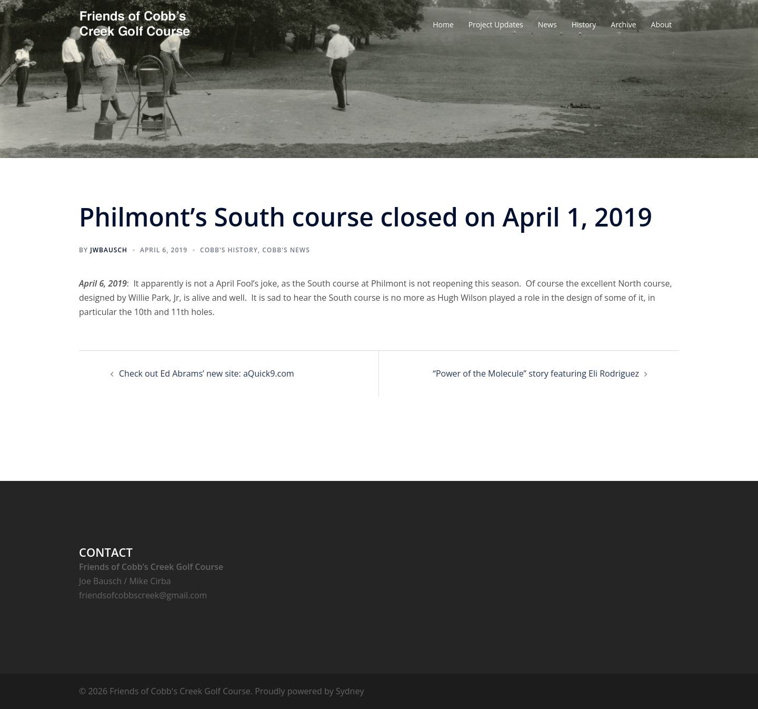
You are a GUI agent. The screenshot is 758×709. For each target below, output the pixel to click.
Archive (623, 24)
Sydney (350, 691)
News (547, 24)
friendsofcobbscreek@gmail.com (143, 595)
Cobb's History (229, 249)
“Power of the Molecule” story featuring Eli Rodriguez (536, 373)
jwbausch (108, 249)
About (661, 24)
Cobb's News (286, 249)
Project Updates (495, 24)
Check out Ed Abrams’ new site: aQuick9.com (206, 373)
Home (443, 24)
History (584, 24)
